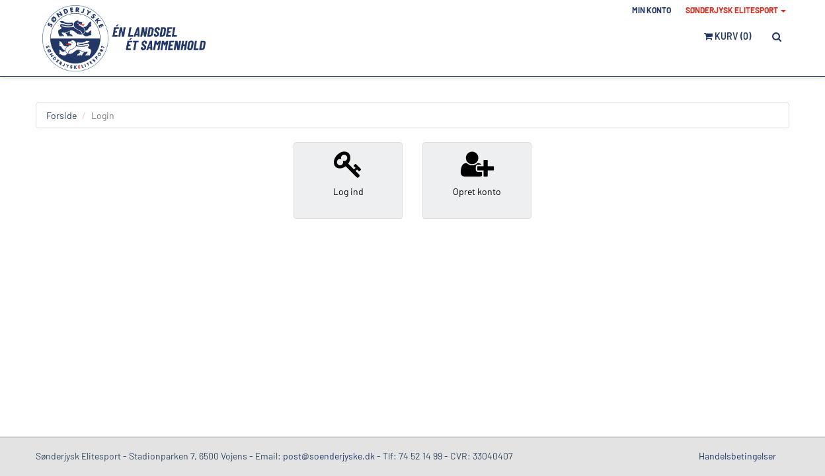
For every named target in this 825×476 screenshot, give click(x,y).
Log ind (348, 173)
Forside (61, 115)
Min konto (651, 10)
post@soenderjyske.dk (329, 455)
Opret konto (477, 173)
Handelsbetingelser (737, 455)
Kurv (727, 36)
